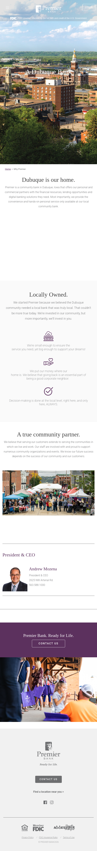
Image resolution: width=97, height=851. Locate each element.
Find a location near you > (48, 791)
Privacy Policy (27, 837)
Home (8, 169)
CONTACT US (48, 779)
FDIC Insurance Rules (48, 837)
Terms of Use (69, 837)
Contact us (48, 643)
